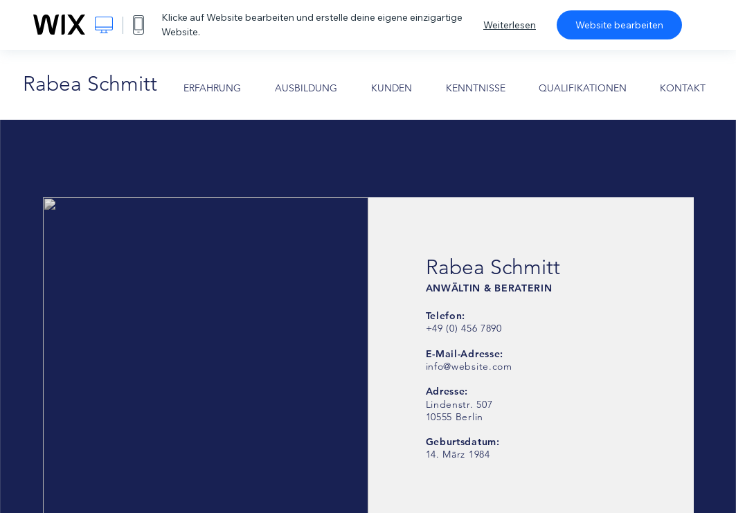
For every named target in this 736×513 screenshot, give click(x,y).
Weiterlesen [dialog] (509, 25)
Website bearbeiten (619, 25)
